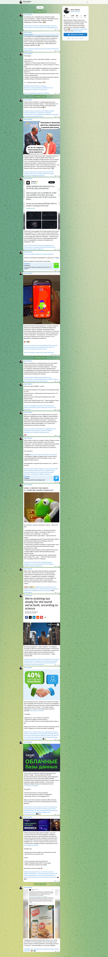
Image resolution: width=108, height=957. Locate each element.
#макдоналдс (38, 949)
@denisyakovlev (78, 30)
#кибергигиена (39, 564)
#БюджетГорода (38, 116)
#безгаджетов (52, 662)
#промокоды (27, 347)
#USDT (56, 468)
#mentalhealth (40, 664)
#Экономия (41, 87)
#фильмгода (27, 407)
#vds (48, 807)
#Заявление (37, 48)
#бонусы (26, 349)
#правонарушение (40, 379)
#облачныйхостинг (38, 807)
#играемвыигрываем (35, 349)
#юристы (56, 379)
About (68, 38)
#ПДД (35, 377)
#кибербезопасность (37, 590)
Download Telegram (75, 34)
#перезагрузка (28, 662)
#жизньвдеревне (53, 661)
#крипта (26, 245)
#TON (28, 470)
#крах (39, 245)
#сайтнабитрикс (34, 733)
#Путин (26, 48)
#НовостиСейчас (28, 27)
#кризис (51, 173)
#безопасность (33, 381)
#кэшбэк (55, 345)
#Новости (50, 48)
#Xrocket (46, 468)
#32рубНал (41, 112)
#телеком (43, 430)
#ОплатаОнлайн (42, 89)
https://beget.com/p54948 (37, 710)
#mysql (26, 808)
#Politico (51, 172)
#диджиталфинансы (45, 474)
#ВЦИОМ (33, 405)
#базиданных (34, 873)
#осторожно (47, 590)
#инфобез (26, 566)
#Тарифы (26, 112)
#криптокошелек (28, 468)
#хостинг (30, 732)
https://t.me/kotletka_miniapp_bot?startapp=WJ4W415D (39, 254)
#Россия (36, 27)
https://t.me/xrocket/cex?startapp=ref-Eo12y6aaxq (43, 454)
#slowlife (33, 664)
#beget (26, 732)
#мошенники (27, 430)
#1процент (43, 86)
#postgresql (31, 808)
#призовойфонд (43, 345)
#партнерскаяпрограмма (35, 739)
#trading (52, 470)
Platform (82, 38)
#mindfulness (27, 664)
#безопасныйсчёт (51, 587)
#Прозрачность (28, 89)
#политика (35, 173)
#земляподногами (43, 662)
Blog (73, 38)
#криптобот (27, 474)
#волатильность (28, 247)
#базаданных (53, 807)
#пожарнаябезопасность (44, 377)
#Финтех (35, 89)
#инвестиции (43, 247)
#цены (32, 949)
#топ (53, 347)
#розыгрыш (34, 347)
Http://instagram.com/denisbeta (78, 29)
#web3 (33, 474)
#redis (36, 808)
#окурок (31, 377)
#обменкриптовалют (39, 470)
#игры (37, 345)
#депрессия (34, 659)
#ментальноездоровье (44, 659)
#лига (50, 347)
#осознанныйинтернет (36, 566)
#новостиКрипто (33, 249)
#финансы (41, 249)
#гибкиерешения (32, 872)
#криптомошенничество (46, 588)
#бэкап (29, 812)
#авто (46, 379)
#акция (26, 739)
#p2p (32, 470)
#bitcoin (26, 249)
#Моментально (48, 87)
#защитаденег (28, 592)
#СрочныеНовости (34, 25)
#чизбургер (45, 949)
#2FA (39, 562)
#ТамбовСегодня (40, 114)
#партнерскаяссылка (30, 814)
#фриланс (43, 735)
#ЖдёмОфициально (52, 27)
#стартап (29, 735)
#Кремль (26, 25)
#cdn (54, 735)
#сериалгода (34, 407)
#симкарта (33, 428)
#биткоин (31, 245)
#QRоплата (37, 86)
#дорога (51, 379)
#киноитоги (27, 405)
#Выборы (56, 48)
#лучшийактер (40, 405)
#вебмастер (50, 735)
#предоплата (27, 590)
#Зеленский (33, 172)
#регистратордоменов (45, 732)
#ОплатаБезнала (28, 116)
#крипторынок (51, 247)
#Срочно (30, 50)
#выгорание (27, 659)
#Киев (25, 50)
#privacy (45, 564)
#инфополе (35, 175)
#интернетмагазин (44, 733)
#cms (44, 737)
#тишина (34, 662)
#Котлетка (27, 345)
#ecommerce (27, 877)
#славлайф (45, 661)
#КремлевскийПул (45, 25)
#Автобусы (56, 114)
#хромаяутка (27, 175)
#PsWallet (26, 86)
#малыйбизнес (36, 735)
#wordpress (54, 732)
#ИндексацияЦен (49, 111)
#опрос (50, 407)
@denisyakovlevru (75, 11)
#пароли (35, 562)
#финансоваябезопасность (41, 432)
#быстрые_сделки (49, 472)
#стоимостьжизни (54, 949)
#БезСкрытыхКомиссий (30, 87)
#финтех (37, 474)
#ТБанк (50, 345)
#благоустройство (29, 379)
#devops (40, 808)
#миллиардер (45, 245)
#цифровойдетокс (29, 661)
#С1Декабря (47, 112)
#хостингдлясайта (29, 737)
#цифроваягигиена (50, 428)
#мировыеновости (44, 173)
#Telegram (41, 468)
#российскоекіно (43, 407)
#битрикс (26, 733)
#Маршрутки (48, 114)
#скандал (39, 172)
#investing (26, 472)
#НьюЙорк (27, 949)
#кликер (32, 345)
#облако (30, 807)
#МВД (37, 587)
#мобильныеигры (43, 347)
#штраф (26, 377)
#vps (45, 807)
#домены (35, 732)
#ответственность (43, 381)
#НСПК (31, 86)
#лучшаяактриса (49, 405)
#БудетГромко (43, 27)
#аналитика (41, 175)
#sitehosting (49, 737)
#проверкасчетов (29, 432)
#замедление (38, 661)
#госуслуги (27, 428)
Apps (77, 38)
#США (25, 951)
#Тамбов (26, 111)
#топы (54, 407)
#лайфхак (49, 430)
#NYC (29, 951)
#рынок (51, 245)
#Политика (53, 25)
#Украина (31, 48)
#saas (54, 808)
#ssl (57, 735)
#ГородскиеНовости (29, 114)
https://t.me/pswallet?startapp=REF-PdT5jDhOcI (37, 93)
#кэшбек (40, 472)
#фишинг (55, 588)
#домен (55, 737)
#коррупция (45, 172)
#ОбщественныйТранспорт (36, 111)
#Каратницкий (28, 173)
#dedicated (27, 873)
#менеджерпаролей (46, 562)
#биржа (36, 468)
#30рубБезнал (33, 112)
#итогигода (27, 409)
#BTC (36, 245)
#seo (25, 735)
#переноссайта (39, 737)
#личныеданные (36, 430)
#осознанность (55, 659)
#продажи (36, 247)
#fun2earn (44, 349)
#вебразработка (54, 733)
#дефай (48, 470)
